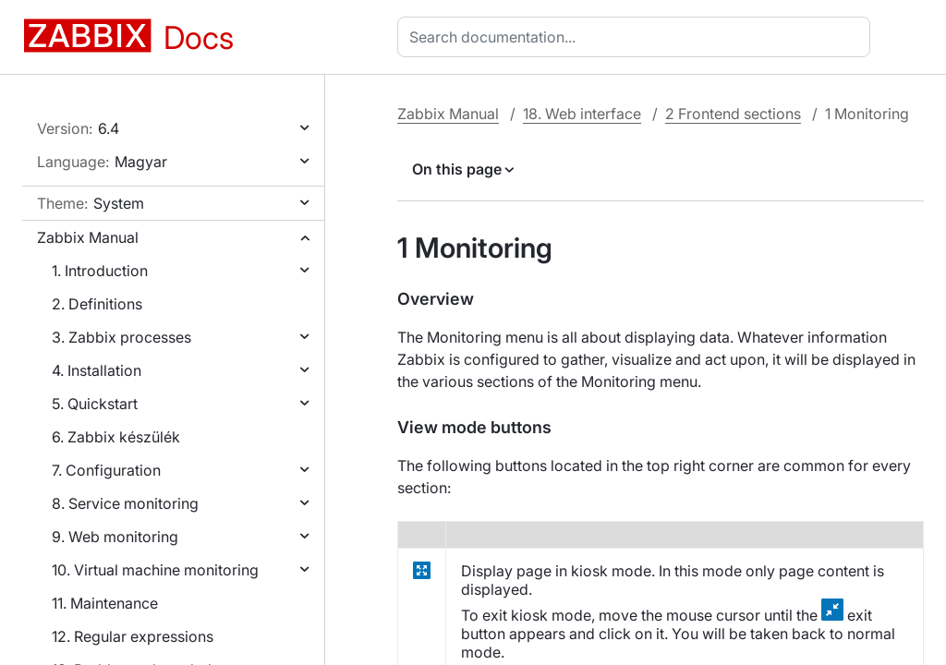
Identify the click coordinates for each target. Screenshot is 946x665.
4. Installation (96, 370)
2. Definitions (97, 304)
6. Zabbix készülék (116, 437)
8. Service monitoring (125, 503)
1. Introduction (100, 270)
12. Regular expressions (132, 636)
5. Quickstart (95, 403)
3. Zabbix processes (121, 337)
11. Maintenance (105, 603)
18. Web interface (582, 113)
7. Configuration (106, 470)
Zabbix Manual (88, 237)
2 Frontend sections (733, 113)
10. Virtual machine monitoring (155, 570)
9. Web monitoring (115, 536)
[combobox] (637, 36)
